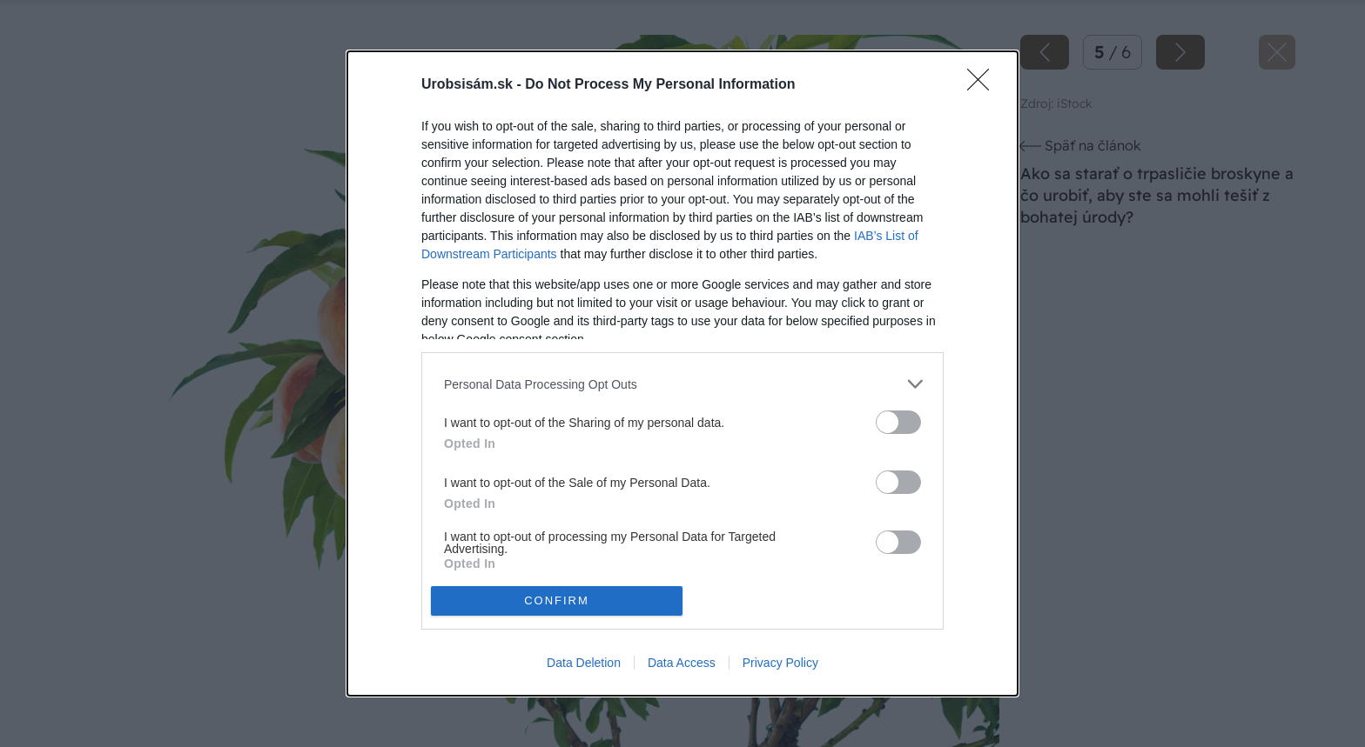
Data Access (682, 663)
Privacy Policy (780, 663)
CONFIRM (556, 599)
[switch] (898, 422)
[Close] (983, 85)
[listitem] (682, 384)
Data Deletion (584, 663)
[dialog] (682, 373)
